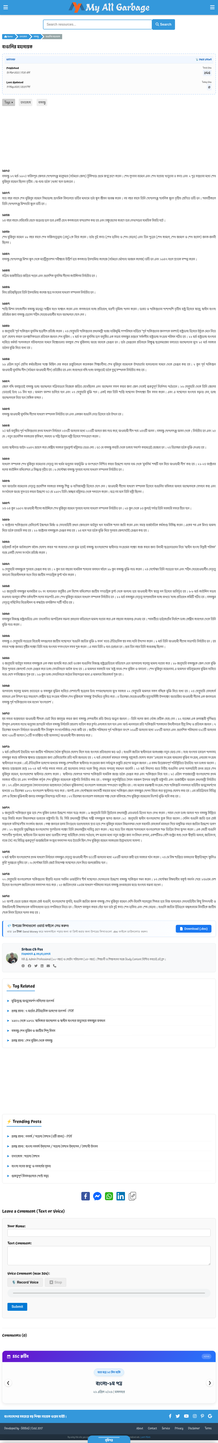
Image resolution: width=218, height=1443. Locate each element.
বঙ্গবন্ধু (36, 36)
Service (166, 1431)
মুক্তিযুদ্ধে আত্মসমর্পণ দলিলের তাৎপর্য (30, 1000)
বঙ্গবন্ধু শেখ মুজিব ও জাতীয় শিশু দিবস (31, 1030)
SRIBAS (25, 1431)
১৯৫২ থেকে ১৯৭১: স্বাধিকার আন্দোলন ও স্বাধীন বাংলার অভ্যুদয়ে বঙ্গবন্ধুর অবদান (56, 1020)
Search (161, 24)
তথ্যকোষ (23, 36)
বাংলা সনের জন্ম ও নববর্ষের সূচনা (29, 1165)
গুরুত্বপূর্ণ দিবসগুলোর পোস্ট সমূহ (28, 1175)
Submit (17, 1309)
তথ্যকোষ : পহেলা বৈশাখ (23, 1155)
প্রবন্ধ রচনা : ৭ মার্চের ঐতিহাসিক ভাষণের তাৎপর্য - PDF (40, 1010)
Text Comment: (109, 1254)
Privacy (179, 1431)
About (139, 1431)
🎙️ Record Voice (25, 1285)
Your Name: (109, 1229)
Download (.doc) (194, 928)
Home (8, 36)
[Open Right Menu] (212, 7)
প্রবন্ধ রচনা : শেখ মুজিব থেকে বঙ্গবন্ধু (30, 1040)
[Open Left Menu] (5, 7)
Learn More (145, 1440)
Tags (8, 101)
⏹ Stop (55, 1285)
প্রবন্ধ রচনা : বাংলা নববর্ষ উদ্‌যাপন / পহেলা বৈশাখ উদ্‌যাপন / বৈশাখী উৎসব (52, 1145)
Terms (208, 1431)
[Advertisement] (109, 137)
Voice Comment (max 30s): (28, 1276)
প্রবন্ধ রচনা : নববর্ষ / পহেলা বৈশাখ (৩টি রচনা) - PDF (39, 1135)
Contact (152, 1431)
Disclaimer (194, 1431)
